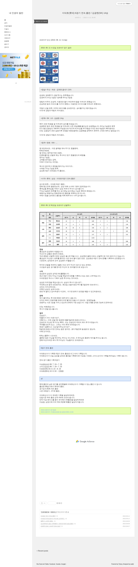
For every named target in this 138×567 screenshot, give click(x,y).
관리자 (6, 47)
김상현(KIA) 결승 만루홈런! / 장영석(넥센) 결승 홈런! (57, 523)
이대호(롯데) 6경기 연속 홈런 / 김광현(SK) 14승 (85, 13)
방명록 (6, 41)
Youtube (58, 564)
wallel (132, 564)
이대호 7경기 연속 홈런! (48, 516)
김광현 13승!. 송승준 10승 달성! (50, 526)
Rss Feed (39, 564)
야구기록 (7, 35)
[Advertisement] (85, 441)
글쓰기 (6, 44)
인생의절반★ (45, 512)
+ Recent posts (42, 551)
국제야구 (7, 38)
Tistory (120, 564)
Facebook (52, 564)
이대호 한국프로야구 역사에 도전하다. (53, 518)
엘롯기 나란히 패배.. (47, 521)
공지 (5, 23)
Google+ (63, 564)
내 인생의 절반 (16, 13)
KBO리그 (7, 32)
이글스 (6, 29)
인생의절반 (8, 26)
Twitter (47, 564)
